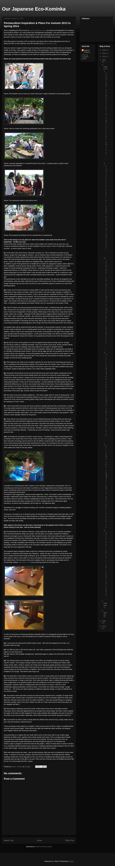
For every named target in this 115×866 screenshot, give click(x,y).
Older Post (69, 840)
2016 (104, 50)
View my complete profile (85, 57)
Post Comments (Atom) (44, 846)
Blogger (71, 861)
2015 (104, 53)
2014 (104, 56)
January (105, 614)
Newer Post (9, 840)
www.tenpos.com (24, 562)
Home (39, 840)
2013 (104, 60)
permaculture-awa (50, 43)
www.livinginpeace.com (37, 30)
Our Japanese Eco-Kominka (34, 9)
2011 (104, 626)
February (105, 604)
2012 (104, 621)
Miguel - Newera (87, 51)
